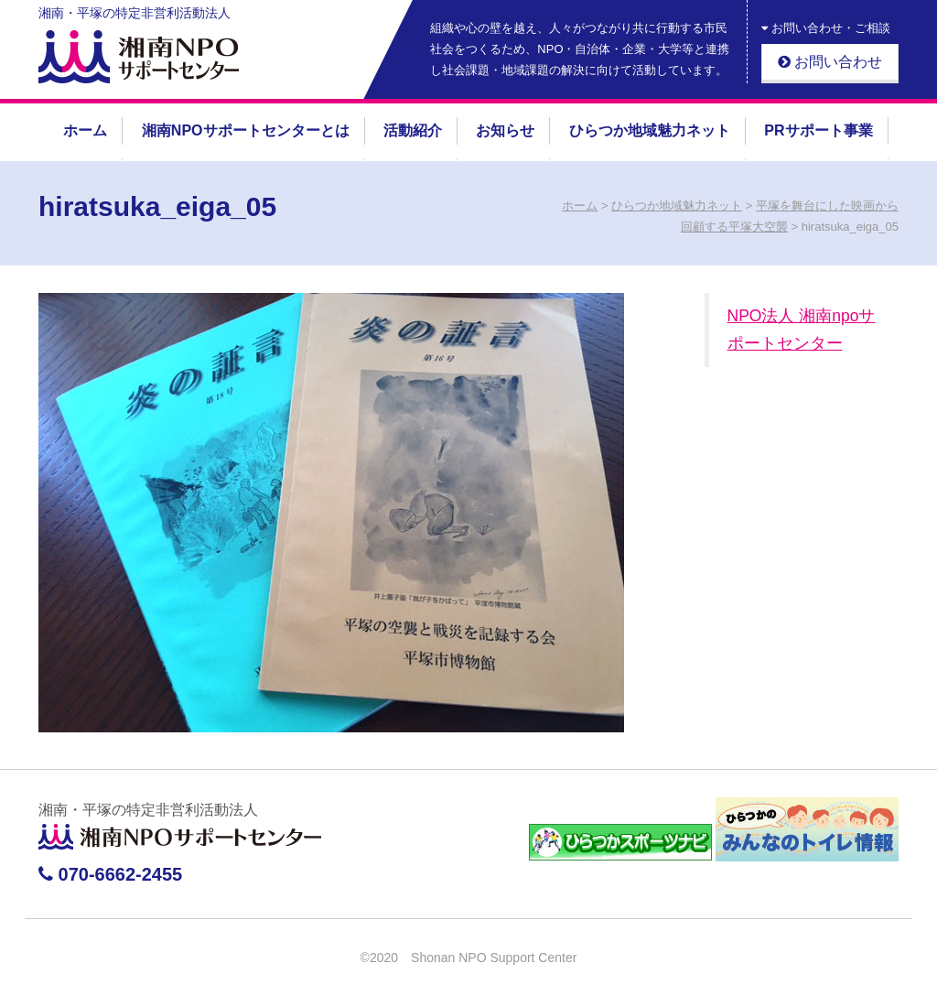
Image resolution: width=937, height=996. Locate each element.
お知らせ (505, 130)
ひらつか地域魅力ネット (649, 130)
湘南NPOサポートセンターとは (246, 130)
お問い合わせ (830, 62)
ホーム (85, 130)
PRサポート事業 (818, 130)
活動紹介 (412, 130)
